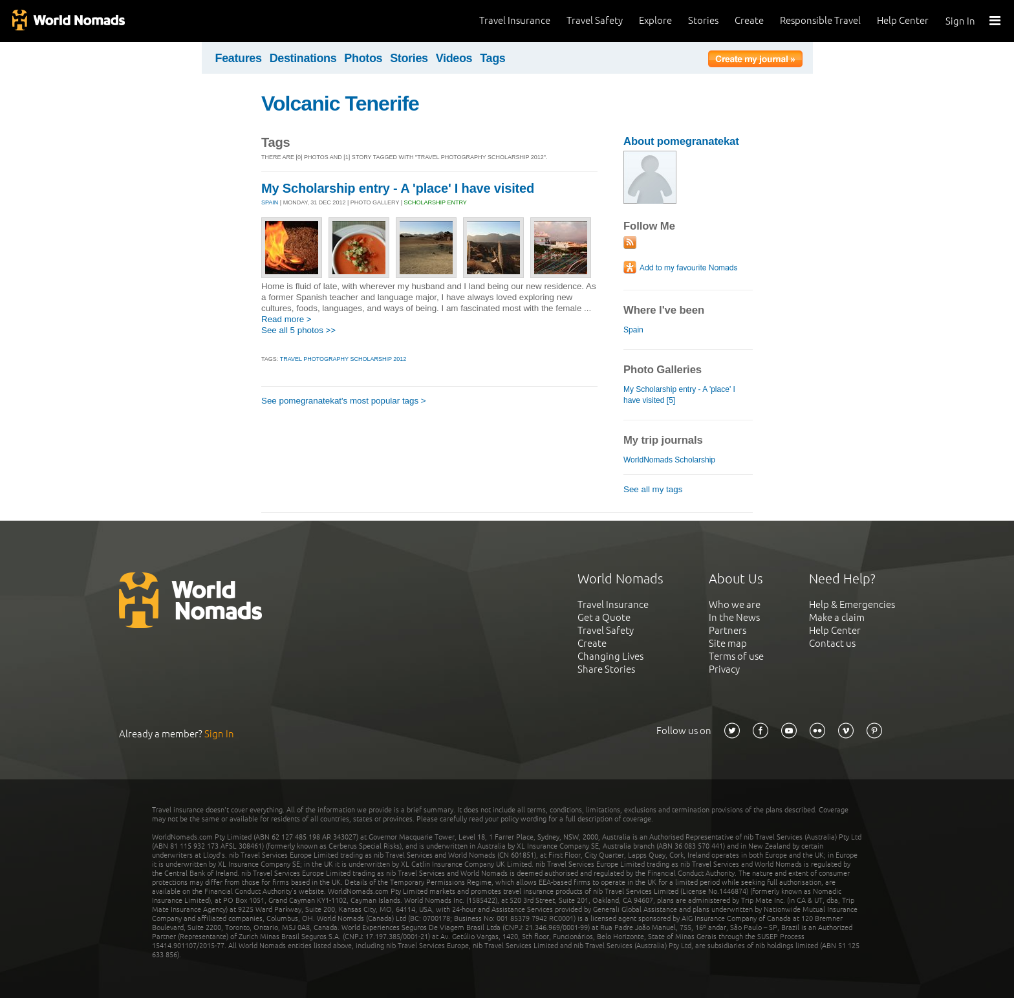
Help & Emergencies (852, 604)
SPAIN (269, 202)
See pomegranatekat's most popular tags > (343, 401)
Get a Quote (604, 617)
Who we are (734, 604)
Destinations (303, 58)
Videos (454, 58)
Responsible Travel (820, 20)
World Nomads (68, 21)
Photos (363, 58)
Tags (492, 58)
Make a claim (837, 617)
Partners (727, 630)
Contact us (832, 643)
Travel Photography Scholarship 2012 (343, 359)
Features (238, 58)
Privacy (724, 669)
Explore (655, 20)
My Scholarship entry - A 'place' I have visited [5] (679, 395)
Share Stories (606, 669)
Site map (728, 643)
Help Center (903, 20)
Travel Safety (594, 20)
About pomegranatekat (681, 141)
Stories (703, 20)
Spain (633, 329)
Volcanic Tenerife (340, 103)
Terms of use (736, 656)
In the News (734, 617)
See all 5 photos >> (298, 330)
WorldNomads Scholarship (669, 459)
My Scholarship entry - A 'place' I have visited (397, 188)
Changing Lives (610, 656)
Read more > (286, 319)
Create (749, 20)
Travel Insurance (514, 20)
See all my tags (652, 489)
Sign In (960, 21)
